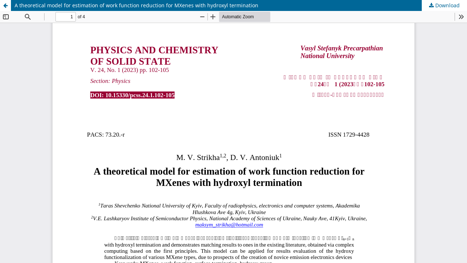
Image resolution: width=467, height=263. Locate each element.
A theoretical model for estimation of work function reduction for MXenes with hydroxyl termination (136, 5)
